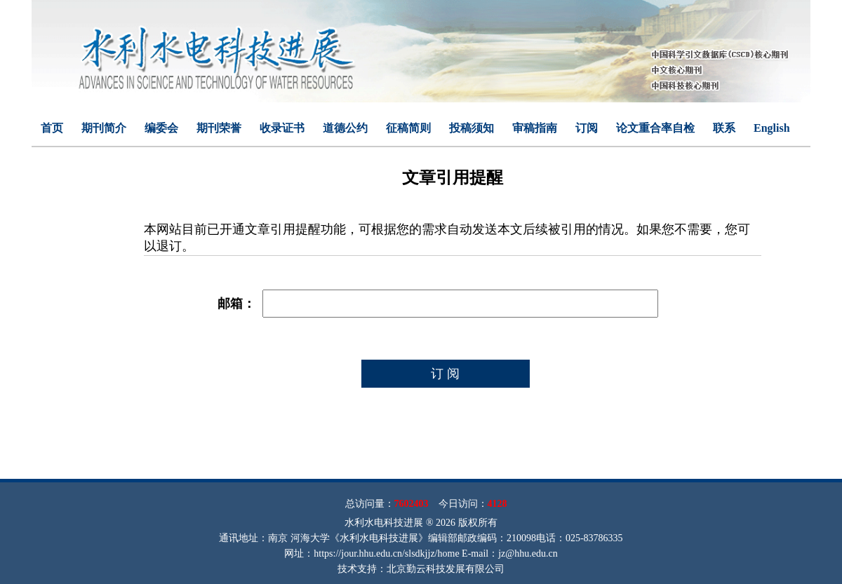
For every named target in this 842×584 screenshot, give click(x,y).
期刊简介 (103, 128)
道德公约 (345, 128)
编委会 (161, 128)
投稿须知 (471, 128)
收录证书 (282, 128)
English (772, 128)
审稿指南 (534, 128)
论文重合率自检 (655, 128)
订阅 (586, 128)
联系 (724, 128)
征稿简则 (408, 128)
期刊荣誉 (218, 128)
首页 (52, 128)
